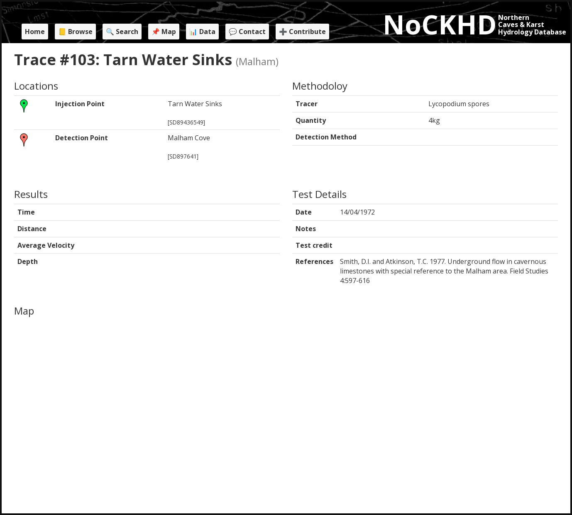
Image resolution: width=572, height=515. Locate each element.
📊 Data (202, 31)
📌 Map (164, 31)
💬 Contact (247, 31)
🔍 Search (122, 31)
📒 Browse (75, 31)
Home (35, 31)
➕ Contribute (302, 31)
